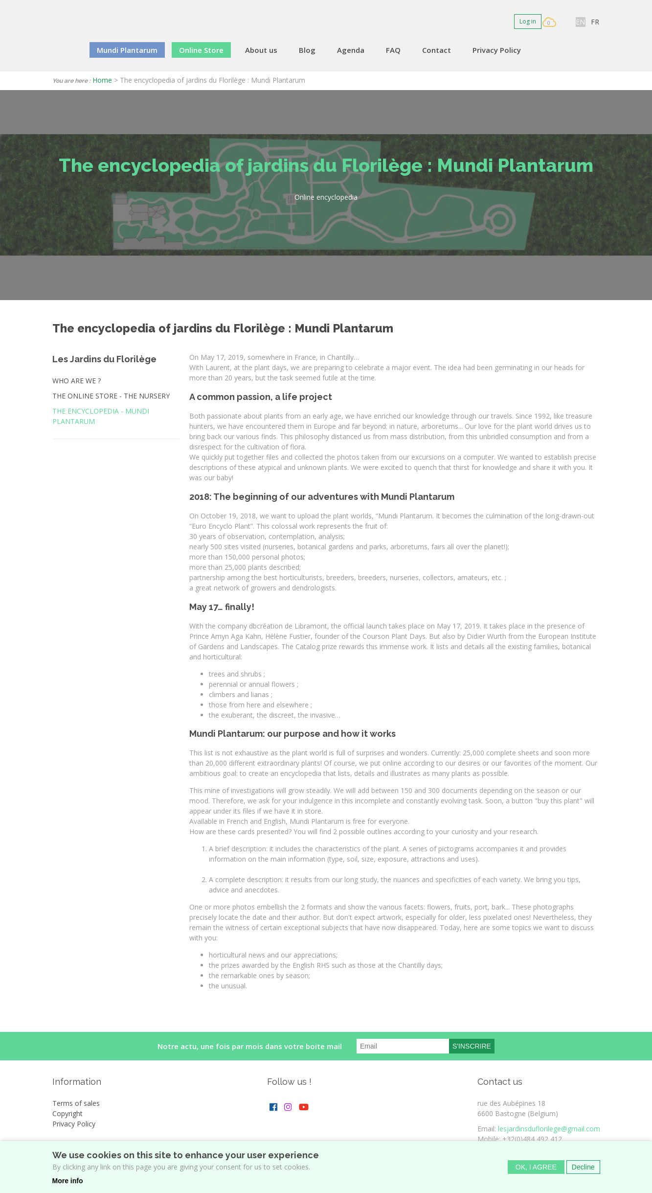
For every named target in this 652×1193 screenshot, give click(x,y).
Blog (307, 50)
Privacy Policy (496, 50)
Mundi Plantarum (127, 50)
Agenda (350, 50)
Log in (527, 21)
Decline (583, 1168)
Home (102, 80)
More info (67, 1182)
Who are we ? (76, 380)
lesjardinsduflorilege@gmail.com (549, 1128)
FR (595, 21)
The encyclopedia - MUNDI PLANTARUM (100, 416)
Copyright (67, 1113)
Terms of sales (76, 1103)
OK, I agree (536, 1168)
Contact (436, 50)
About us (261, 50)
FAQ (393, 50)
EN (580, 21)
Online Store (201, 50)
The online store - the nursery (111, 395)
